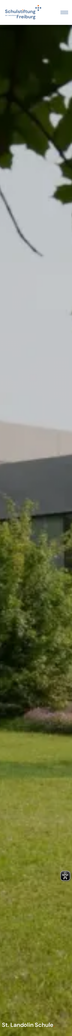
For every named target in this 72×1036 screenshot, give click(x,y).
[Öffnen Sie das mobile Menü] (64, 12)
